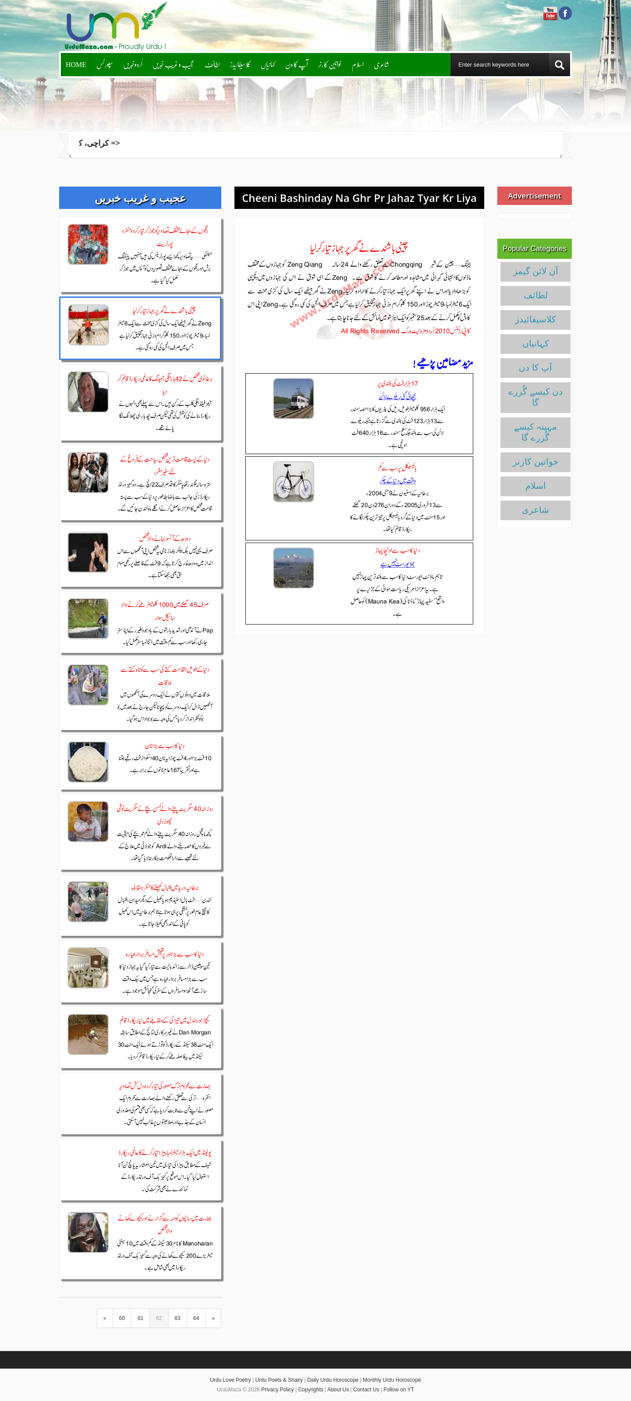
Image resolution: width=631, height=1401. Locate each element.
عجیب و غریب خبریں (173, 64)
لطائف (212, 64)
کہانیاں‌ (268, 64)
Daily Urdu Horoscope (332, 1380)
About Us (338, 1390)
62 (159, 1318)
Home (76, 64)
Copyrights (310, 1390)
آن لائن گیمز (535, 271)
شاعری (381, 64)
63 (178, 1318)
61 (140, 1318)
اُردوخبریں (132, 64)
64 (196, 1318)
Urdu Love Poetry (230, 1380)
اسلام (358, 64)
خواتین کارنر (330, 64)
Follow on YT (398, 1390)
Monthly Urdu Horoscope (392, 1380)
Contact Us (366, 1390)
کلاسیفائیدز (240, 64)
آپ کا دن (296, 64)
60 (122, 1318)
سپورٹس (104, 64)
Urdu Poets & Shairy (279, 1380)
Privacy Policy (277, 1390)
